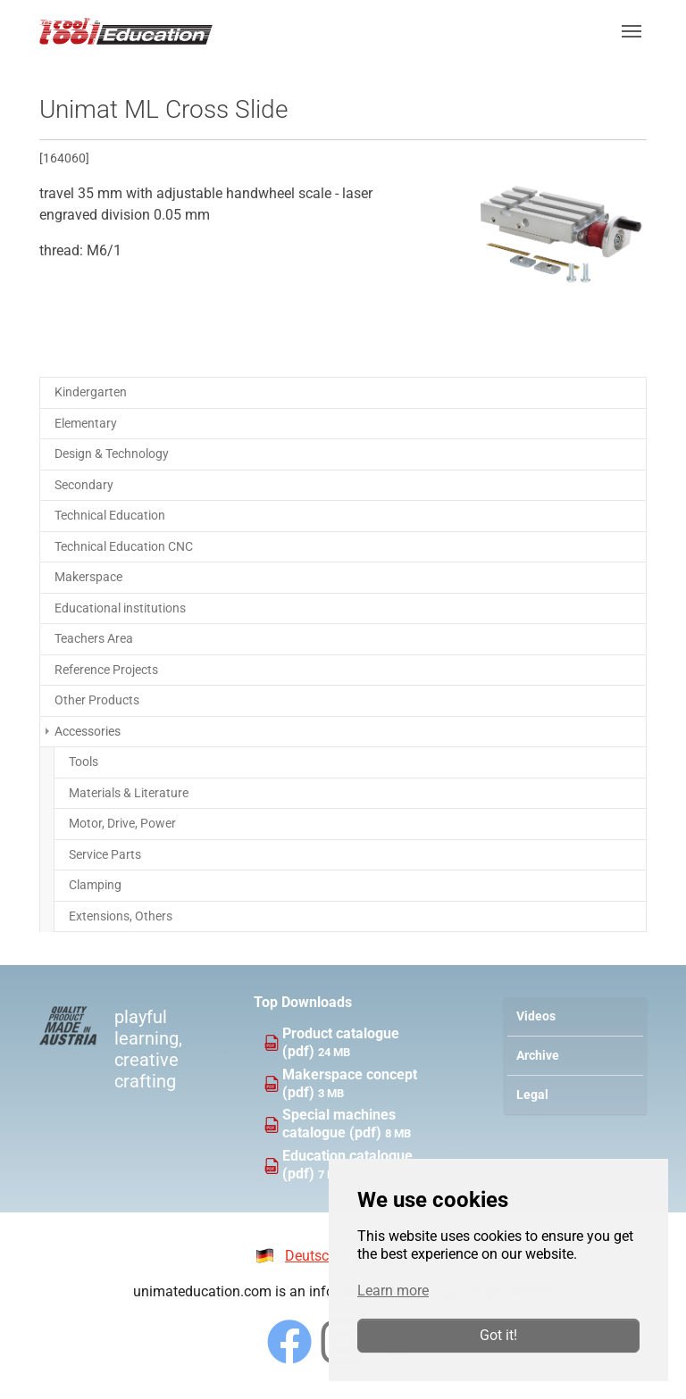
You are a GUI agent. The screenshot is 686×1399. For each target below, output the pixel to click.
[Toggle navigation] (631, 31)
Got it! (498, 1335)
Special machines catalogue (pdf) (339, 1123)
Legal (532, 1095)
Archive (537, 1055)
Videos (536, 1016)
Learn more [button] (393, 1290)
